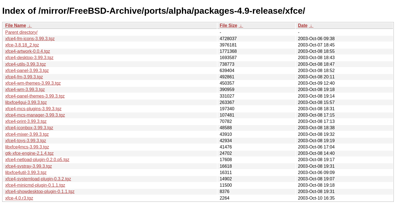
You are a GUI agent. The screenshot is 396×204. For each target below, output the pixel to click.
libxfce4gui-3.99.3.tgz (26, 102)
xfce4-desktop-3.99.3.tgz (29, 57)
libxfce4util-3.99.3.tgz (26, 172)
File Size (228, 25)
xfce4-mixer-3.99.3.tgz (27, 134)
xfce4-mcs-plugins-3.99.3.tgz (33, 108)
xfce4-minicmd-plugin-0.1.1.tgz (35, 185)
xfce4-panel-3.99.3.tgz (27, 70)
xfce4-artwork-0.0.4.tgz (27, 51)
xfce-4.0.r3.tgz (19, 198)
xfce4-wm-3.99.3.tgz (25, 89)
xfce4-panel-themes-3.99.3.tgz (35, 96)
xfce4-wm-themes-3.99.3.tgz (33, 83)
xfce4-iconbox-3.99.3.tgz (29, 127)
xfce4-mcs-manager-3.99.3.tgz (35, 115)
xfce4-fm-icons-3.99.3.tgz (30, 38)
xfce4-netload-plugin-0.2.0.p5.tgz (37, 159)
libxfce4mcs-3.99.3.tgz (27, 147)
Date (303, 25)
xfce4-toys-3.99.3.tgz (25, 140)
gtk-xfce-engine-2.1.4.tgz (29, 153)
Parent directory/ (21, 32)
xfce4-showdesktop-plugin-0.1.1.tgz (40, 191)
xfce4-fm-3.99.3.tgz (24, 77)
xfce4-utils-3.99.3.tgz (25, 64)
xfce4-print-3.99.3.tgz (26, 121)
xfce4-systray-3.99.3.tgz (28, 166)
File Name (15, 25)
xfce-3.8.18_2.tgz (22, 45)
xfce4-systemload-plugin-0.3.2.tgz (38, 179)
